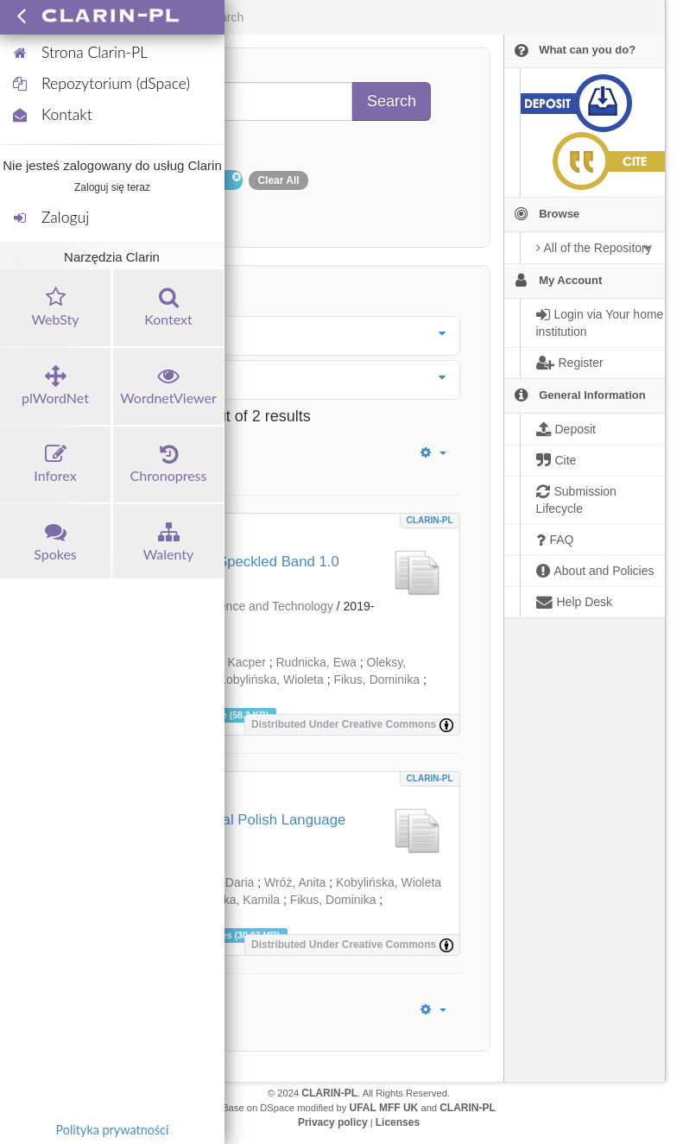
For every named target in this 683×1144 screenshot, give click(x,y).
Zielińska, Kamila (234, 900)
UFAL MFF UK (384, 1108)
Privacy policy (333, 1122)
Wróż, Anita (295, 882)
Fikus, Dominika (376, 679)
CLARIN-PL (430, 520)
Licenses (398, 1122)
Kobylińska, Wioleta (271, 679)
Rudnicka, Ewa (316, 662)
